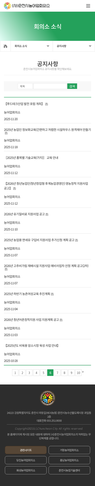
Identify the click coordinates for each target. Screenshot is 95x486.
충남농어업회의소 (69, 460)
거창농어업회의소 (69, 450)
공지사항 (61, 46)
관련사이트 (26, 450)
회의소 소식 (21, 46)
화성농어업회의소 (25, 470)
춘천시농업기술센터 (69, 470)
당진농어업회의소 (25, 460)
